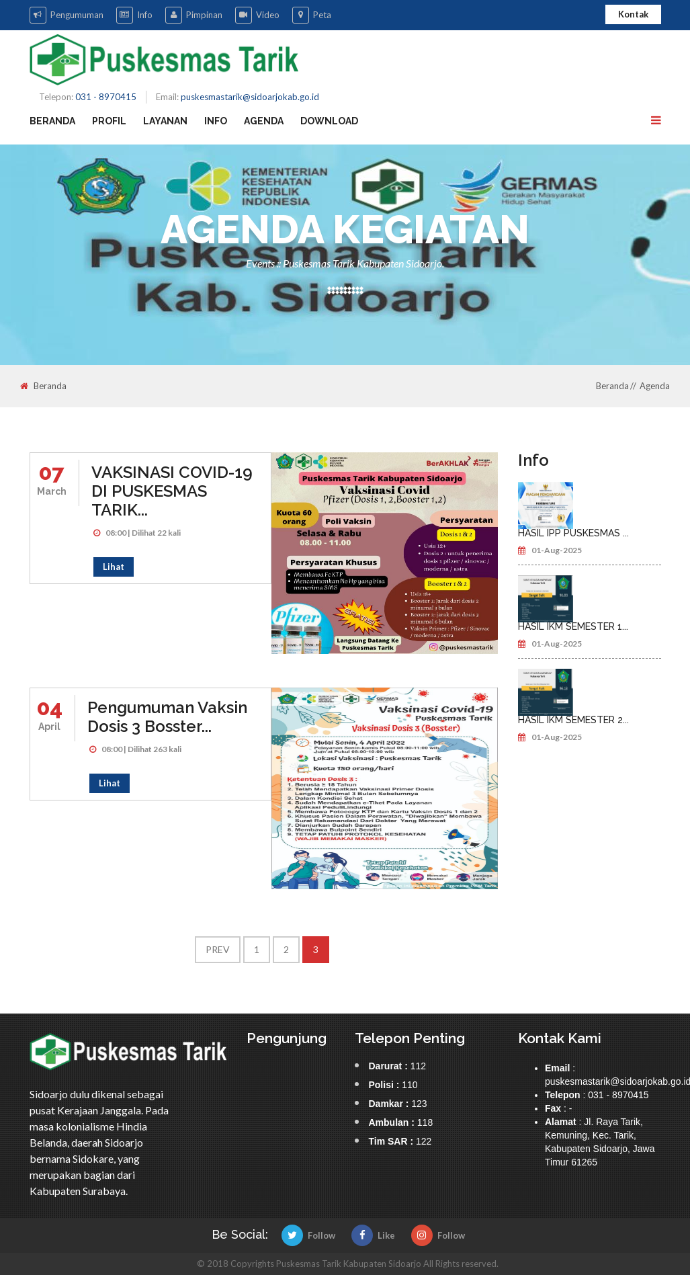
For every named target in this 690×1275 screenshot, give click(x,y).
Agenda (264, 121)
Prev (218, 949)
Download (329, 121)
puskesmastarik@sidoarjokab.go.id (250, 96)
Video (257, 15)
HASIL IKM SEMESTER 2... (573, 719)
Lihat (113, 566)
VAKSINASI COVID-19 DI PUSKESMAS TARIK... (172, 491)
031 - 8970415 (105, 96)
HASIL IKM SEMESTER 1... (573, 626)
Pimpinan (193, 15)
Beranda (52, 121)
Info (134, 15)
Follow (308, 1235)
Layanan (165, 121)
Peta (311, 15)
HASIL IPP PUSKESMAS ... (573, 533)
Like (373, 1235)
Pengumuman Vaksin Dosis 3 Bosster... (167, 717)
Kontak (633, 14)
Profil (109, 121)
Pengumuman (66, 15)
